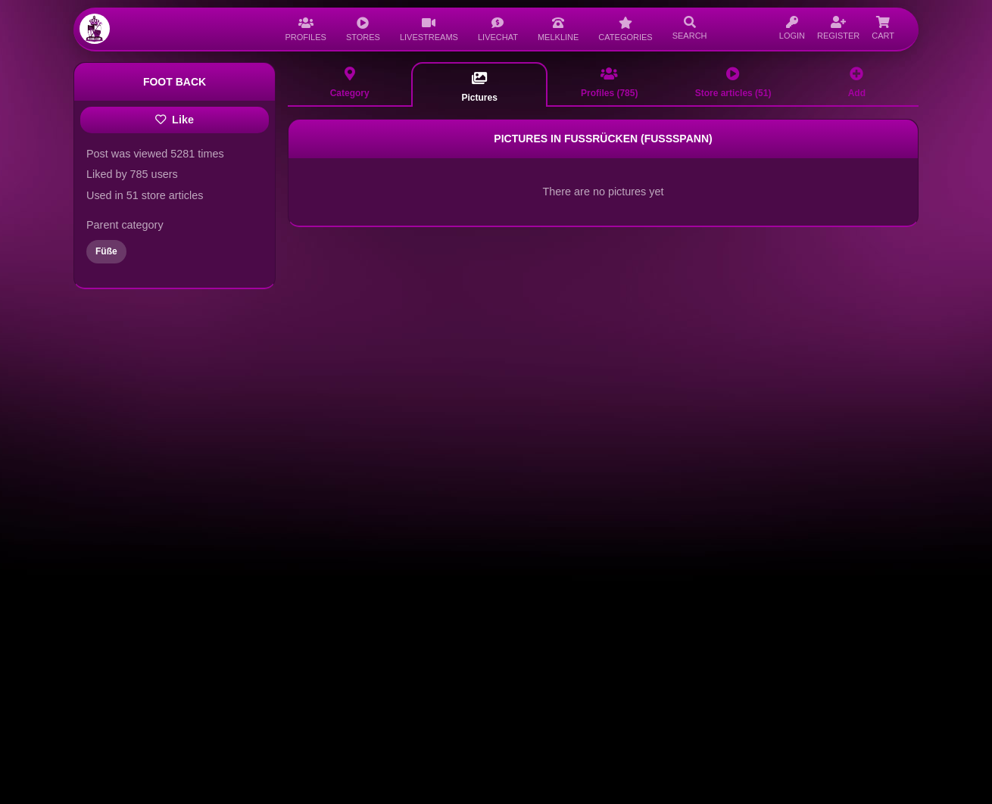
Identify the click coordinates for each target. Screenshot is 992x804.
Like (174, 120)
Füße (106, 251)
